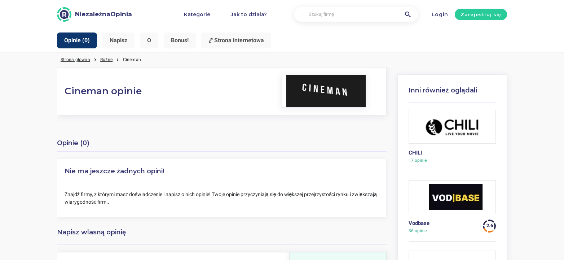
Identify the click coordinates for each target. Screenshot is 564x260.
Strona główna (75, 59)
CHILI (415, 153)
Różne (106, 59)
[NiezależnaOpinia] (94, 14)
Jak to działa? (249, 14)
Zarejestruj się (481, 14)
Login (440, 14)
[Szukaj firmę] (356, 14)
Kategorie (197, 14)
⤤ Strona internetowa (236, 40)
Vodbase (419, 223)
